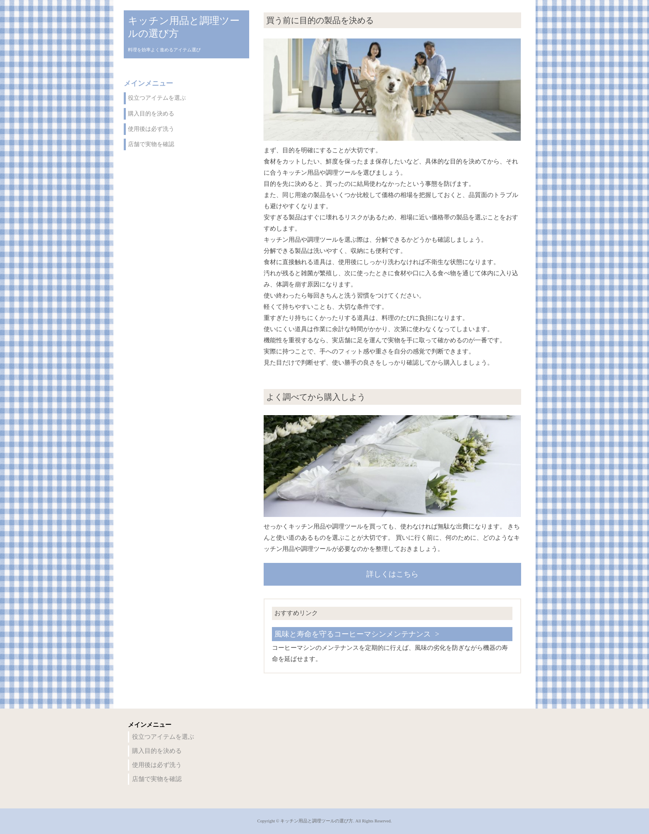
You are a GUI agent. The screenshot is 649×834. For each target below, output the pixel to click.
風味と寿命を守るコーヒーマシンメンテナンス (352, 634)
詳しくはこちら (392, 574)
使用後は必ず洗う (151, 129)
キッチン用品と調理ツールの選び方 (184, 27)
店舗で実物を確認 (151, 144)
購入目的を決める (151, 114)
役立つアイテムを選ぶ (157, 98)
